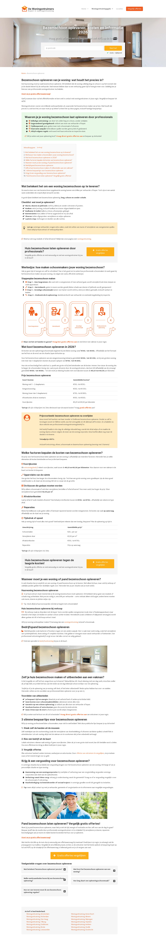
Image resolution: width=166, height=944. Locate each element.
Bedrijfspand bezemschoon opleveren (39, 165)
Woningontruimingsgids (101, 8)
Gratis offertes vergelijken (100, 252)
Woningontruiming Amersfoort (82, 913)
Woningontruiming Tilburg (36, 921)
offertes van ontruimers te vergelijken (90, 753)
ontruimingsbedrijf (31, 467)
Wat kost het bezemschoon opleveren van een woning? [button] (91, 870)
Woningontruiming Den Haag (37, 919)
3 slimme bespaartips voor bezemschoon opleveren (44, 170)
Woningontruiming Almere (81, 916)
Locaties (119, 8)
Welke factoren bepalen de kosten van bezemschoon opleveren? (48, 160)
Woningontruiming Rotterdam (37, 916)
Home (83, 8)
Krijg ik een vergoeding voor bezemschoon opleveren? (45, 173)
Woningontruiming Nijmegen (81, 919)
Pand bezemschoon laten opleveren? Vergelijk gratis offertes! (48, 175)
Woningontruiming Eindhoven (37, 924)
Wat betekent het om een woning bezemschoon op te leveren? (48, 152)
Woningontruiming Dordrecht (82, 929)
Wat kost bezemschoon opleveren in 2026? (41, 157)
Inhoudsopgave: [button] (29, 147)
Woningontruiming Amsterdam (37, 913)
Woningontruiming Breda (35, 927)
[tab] (45, 869)
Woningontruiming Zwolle (80, 927)
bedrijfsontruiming (47, 641)
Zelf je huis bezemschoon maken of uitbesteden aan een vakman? (49, 168)
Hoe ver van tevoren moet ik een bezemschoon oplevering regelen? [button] (42, 891)
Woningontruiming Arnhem (81, 924)
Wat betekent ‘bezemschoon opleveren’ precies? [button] (43, 869)
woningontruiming (84, 238)
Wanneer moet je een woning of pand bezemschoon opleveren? (48, 162)
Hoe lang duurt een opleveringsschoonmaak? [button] (91, 881)
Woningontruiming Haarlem (81, 921)
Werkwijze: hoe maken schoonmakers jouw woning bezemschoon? (49, 154)
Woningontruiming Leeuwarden (38, 929)
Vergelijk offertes (134, 8)
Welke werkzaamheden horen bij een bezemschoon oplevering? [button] (44, 879)
